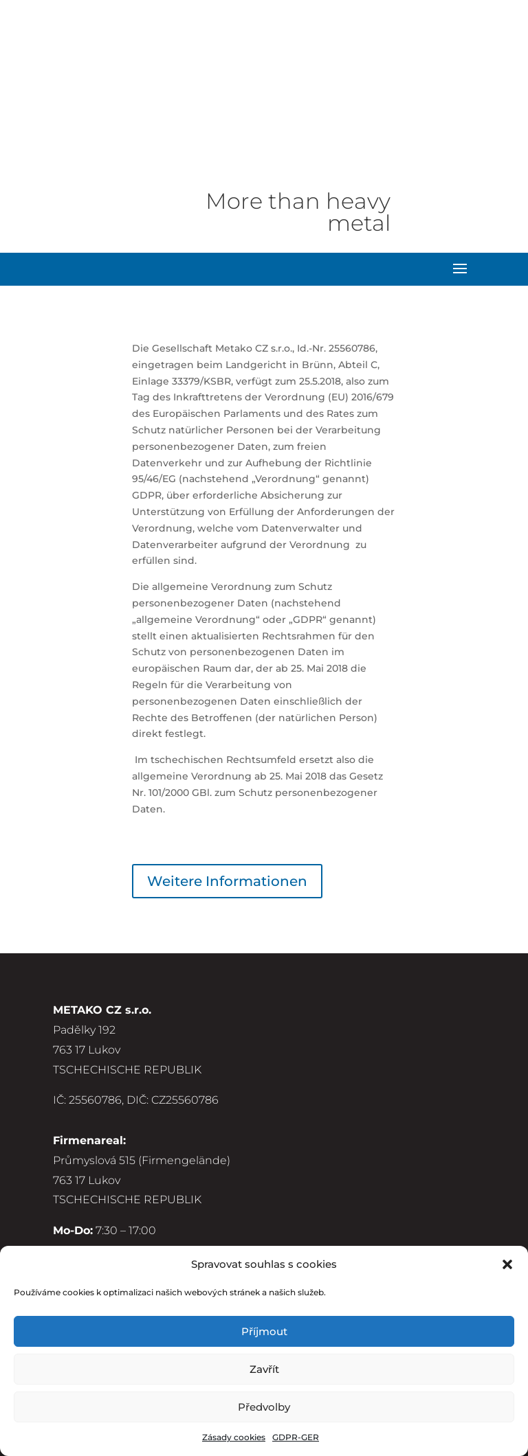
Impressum (85, 1202)
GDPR (69, 1222)
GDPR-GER (295, 1437)
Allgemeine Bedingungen (125, 1183)
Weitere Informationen (227, 774)
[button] (507, 1264)
